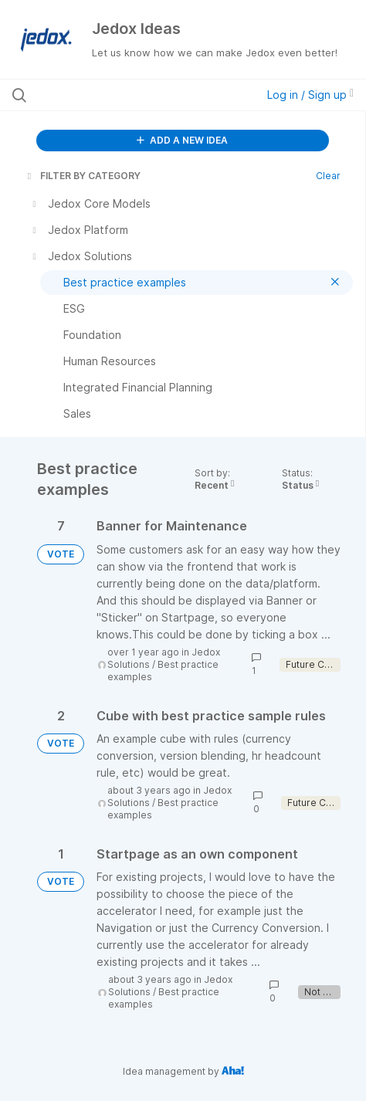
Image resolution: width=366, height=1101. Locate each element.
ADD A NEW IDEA (182, 140)
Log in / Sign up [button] (310, 94)
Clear (328, 175)
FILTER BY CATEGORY (83, 175)
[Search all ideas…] (110, 95)
